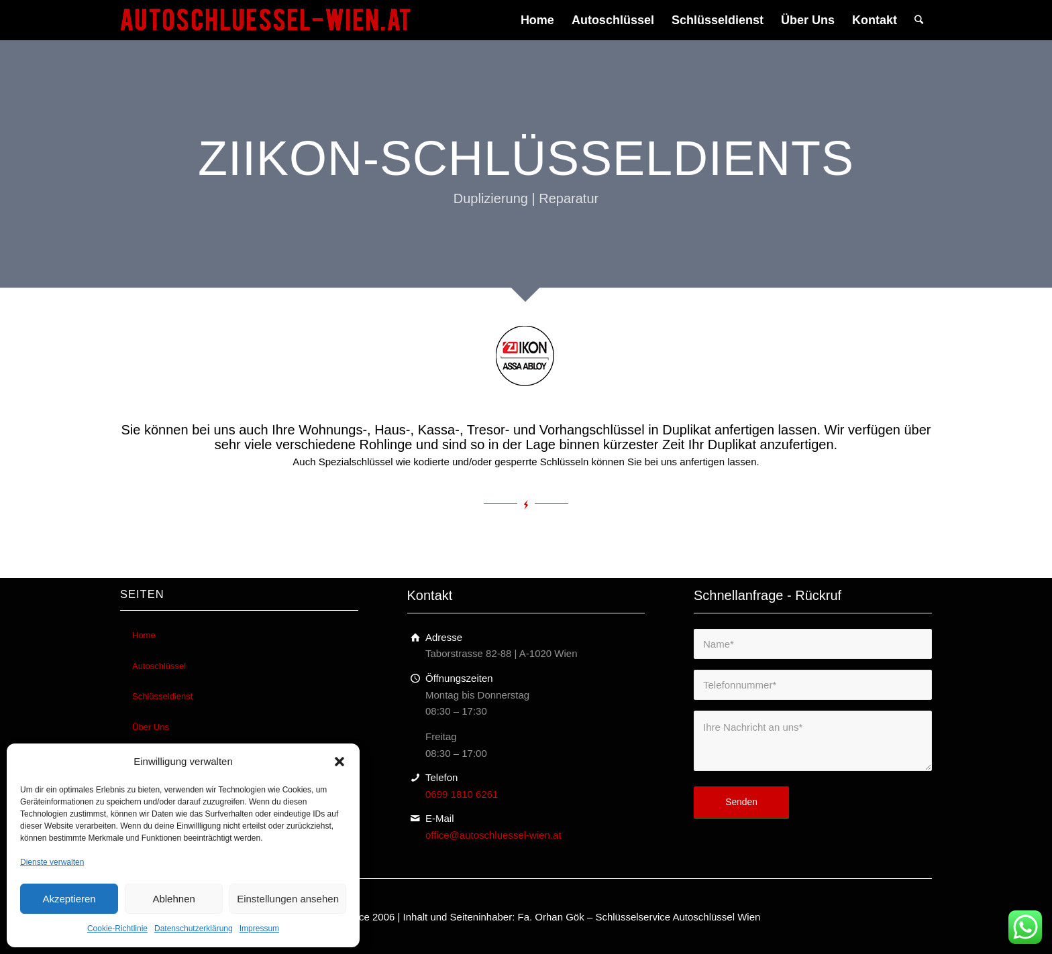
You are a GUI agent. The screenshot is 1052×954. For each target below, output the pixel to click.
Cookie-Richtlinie (117, 928)
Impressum (259, 928)
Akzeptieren (68, 898)
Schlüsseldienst (162, 696)
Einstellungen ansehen (288, 898)
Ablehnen (173, 898)
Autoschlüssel (159, 666)
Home (144, 635)
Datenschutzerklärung (193, 928)
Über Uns (150, 727)
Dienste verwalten (52, 862)
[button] (339, 761)
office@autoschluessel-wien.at (493, 835)
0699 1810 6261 (461, 794)
